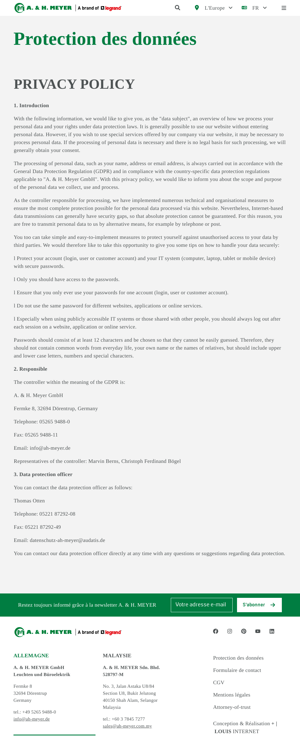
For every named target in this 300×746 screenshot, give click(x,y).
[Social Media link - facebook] (215, 631)
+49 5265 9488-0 (39, 712)
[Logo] (68, 8)
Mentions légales (231, 695)
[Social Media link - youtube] (257, 631)
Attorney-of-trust (231, 707)
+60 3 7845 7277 (128, 719)
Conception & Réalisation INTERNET (245, 727)
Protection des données (238, 658)
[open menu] (284, 8)
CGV (218, 682)
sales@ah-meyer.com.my (127, 726)
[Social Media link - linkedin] (272, 631)
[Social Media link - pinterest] (243, 631)
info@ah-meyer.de (31, 719)
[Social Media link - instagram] (229, 631)
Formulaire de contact (237, 670)
